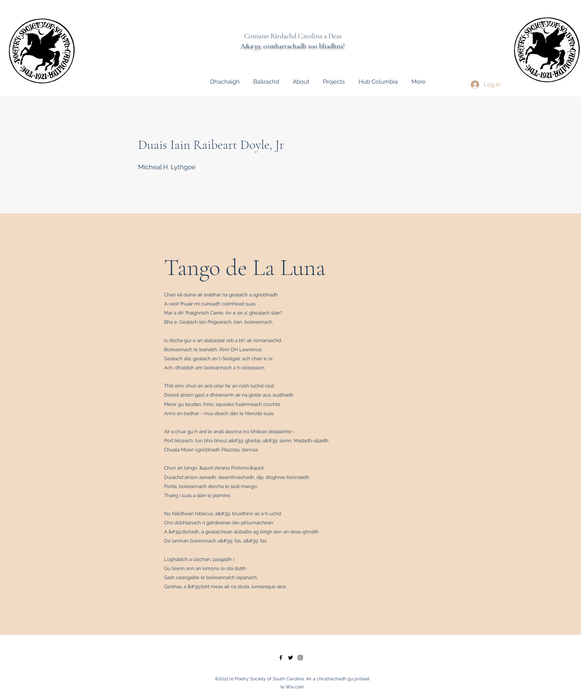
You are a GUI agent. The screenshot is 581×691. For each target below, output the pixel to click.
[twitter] (290, 657)
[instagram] (300, 657)
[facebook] (281, 657)
